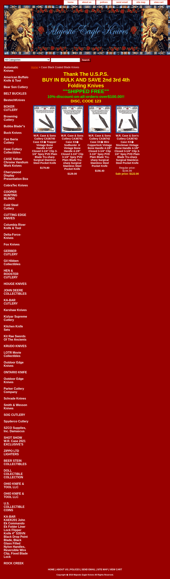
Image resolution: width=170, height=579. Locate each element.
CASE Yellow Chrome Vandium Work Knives (16, 162)
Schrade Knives (15, 398)
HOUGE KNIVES (15, 283)
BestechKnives (14, 100)
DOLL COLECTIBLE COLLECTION (13, 474)
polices (104, 2)
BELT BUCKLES (15, 93)
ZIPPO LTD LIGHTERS (11, 452)
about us (87, 2)
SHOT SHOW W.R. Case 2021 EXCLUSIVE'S (14, 441)
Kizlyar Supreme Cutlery (15, 318)
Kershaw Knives (15, 310)
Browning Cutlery (10, 118)
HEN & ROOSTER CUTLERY (11, 274)
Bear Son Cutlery (16, 87)
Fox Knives (12, 244)
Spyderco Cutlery (16, 421)
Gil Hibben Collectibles (12, 262)
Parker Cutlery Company (14, 390)
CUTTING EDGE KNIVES (15, 216)
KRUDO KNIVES (15, 346)
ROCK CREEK (14, 563)
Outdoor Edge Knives (14, 364)
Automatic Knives (11, 69)
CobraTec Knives (16, 185)
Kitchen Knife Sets (13, 328)
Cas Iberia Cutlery (11, 141)
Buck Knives (13, 132)
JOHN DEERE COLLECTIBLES (15, 292)
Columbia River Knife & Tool (14, 226)
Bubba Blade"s (14, 126)
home (71, 2)
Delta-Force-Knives (12, 236)
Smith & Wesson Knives (15, 406)
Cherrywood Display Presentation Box (16, 175)
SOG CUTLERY (14, 414)
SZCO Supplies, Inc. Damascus (15, 429)
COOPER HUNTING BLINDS (10, 195)
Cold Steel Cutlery (11, 206)
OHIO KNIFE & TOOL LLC (14, 485)
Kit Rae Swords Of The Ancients (15, 338)
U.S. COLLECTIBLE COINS (14, 507)
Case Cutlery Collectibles (13, 151)
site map (140, 2)
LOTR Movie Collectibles (12, 354)
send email (122, 2)
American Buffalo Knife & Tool (16, 79)
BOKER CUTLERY (11, 108)
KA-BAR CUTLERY (11, 302)
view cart (158, 2)
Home (34, 67)
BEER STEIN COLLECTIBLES (15, 462)
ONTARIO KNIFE (15, 372)
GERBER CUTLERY (11, 252)
